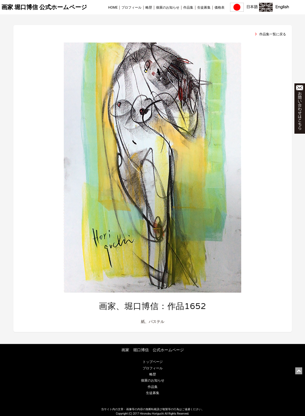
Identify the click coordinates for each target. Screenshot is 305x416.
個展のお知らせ (167, 7)
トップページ (153, 362)
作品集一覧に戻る (272, 34)
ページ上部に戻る (298, 370)
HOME (113, 7)
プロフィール (131, 7)
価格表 (219, 7)
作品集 (188, 7)
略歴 (148, 7)
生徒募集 (204, 7)
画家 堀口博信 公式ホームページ (44, 7)
